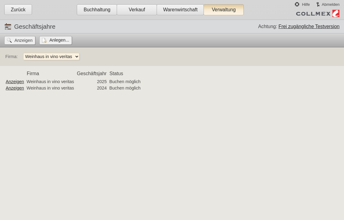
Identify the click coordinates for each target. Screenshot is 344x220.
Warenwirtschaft (180, 9)
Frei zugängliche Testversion (308, 26)
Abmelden (330, 4)
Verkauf (137, 9)
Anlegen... (59, 40)
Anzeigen (15, 81)
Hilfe (306, 4)
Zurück (18, 9)
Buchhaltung (96, 9)
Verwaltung (224, 9)
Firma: (11, 56)
